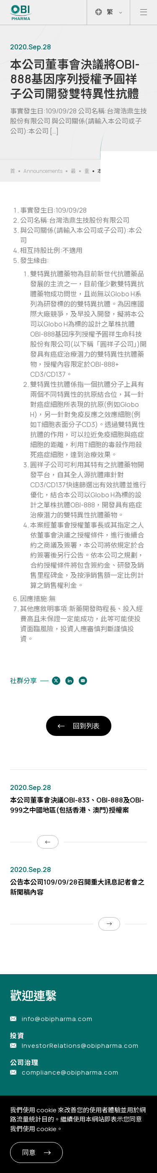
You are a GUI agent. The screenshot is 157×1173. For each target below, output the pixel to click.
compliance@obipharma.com (70, 1072)
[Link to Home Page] (21, 12)
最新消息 (73, 171)
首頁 (12, 171)
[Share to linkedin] (69, 681)
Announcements (42, 171)
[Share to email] (83, 681)
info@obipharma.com (57, 1018)
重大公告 (86, 171)
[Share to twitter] (56, 681)
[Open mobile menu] (143, 12)
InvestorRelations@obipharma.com (80, 1045)
